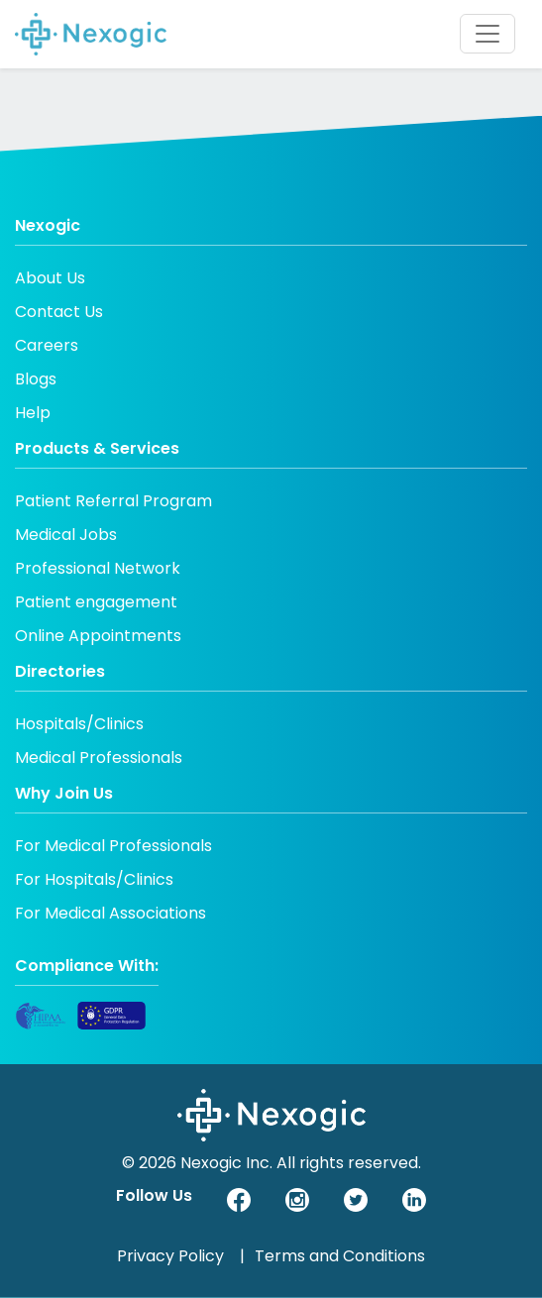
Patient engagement (96, 602)
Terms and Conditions (340, 1255)
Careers (46, 345)
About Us (50, 278)
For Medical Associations (110, 913)
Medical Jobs (66, 534)
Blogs (35, 379)
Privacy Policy (170, 1255)
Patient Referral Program (113, 500)
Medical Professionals (98, 757)
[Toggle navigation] (487, 34)
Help (33, 412)
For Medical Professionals (113, 845)
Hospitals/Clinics (79, 723)
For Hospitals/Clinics (94, 879)
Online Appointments (98, 635)
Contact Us (59, 311)
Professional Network (97, 568)
